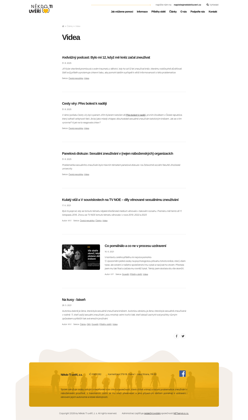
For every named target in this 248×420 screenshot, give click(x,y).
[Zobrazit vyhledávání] (212, 5)
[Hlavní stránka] (63, 26)
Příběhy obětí (136, 274)
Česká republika (76, 78)
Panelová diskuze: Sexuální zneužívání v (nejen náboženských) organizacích (117, 153)
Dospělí (125, 274)
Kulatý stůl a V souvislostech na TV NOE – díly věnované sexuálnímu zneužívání (120, 200)
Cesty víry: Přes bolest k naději (84, 103)
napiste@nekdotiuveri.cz (187, 4)
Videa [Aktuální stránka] (77, 26)
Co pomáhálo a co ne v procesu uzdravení (135, 246)
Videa (86, 78)
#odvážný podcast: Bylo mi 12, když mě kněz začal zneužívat (106, 57)
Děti (89, 324)
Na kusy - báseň (73, 300)
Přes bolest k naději (136, 114)
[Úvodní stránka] (40, 8)
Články (70, 26)
